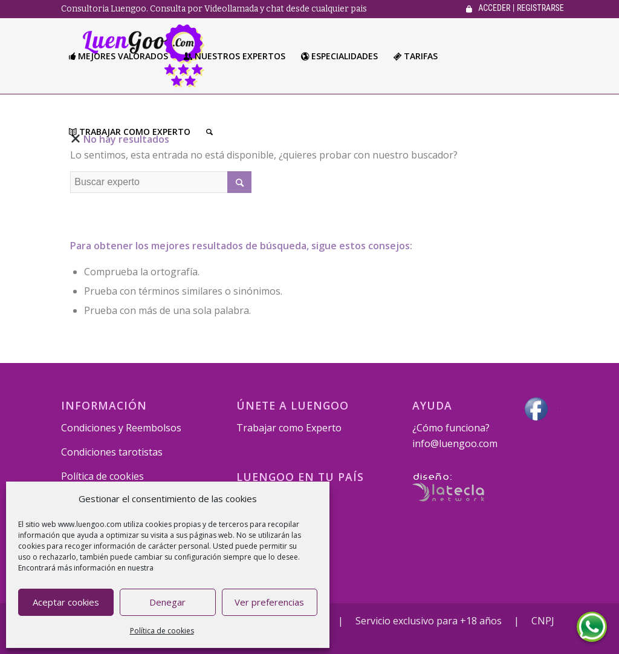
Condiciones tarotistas (112, 452)
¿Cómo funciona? (451, 427)
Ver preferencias (269, 602)
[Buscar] (209, 131)
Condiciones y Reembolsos (121, 427)
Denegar (167, 602)
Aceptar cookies (66, 602)
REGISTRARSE (540, 8)
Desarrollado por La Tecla (448, 487)
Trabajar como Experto (289, 427)
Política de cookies (162, 631)
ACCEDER (494, 8)
